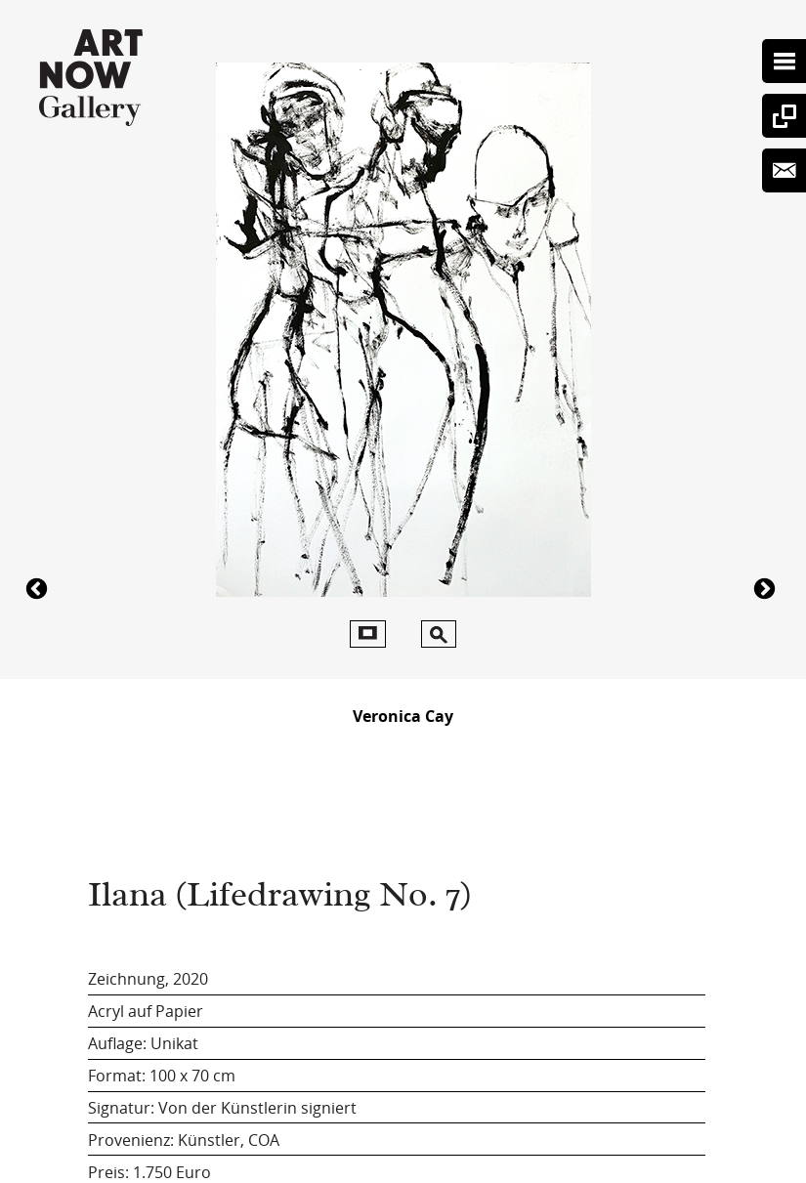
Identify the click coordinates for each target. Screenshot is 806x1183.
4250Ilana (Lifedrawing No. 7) (39, 587)
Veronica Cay (403, 716)
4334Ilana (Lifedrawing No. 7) (767, 587)
